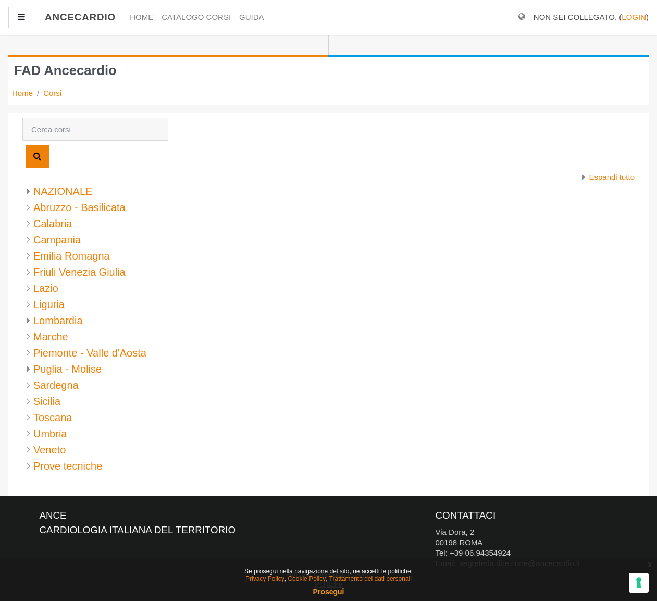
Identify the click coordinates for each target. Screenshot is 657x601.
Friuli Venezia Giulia (79, 272)
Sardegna (56, 385)
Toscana (52, 417)
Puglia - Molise (67, 369)
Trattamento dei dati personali (370, 578)
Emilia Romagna (71, 256)
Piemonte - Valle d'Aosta (89, 353)
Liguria (49, 304)
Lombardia (58, 320)
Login (634, 17)
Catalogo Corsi (196, 17)
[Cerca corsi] (95, 129)
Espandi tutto (612, 177)
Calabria (52, 223)
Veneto (49, 450)
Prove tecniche (67, 466)
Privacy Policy (264, 578)
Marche (50, 336)
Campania (57, 240)
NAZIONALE (62, 191)
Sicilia (46, 401)
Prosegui (328, 591)
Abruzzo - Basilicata (79, 207)
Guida (251, 17)
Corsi (52, 93)
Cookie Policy (307, 578)
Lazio (45, 288)
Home (141, 17)
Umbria (50, 433)
